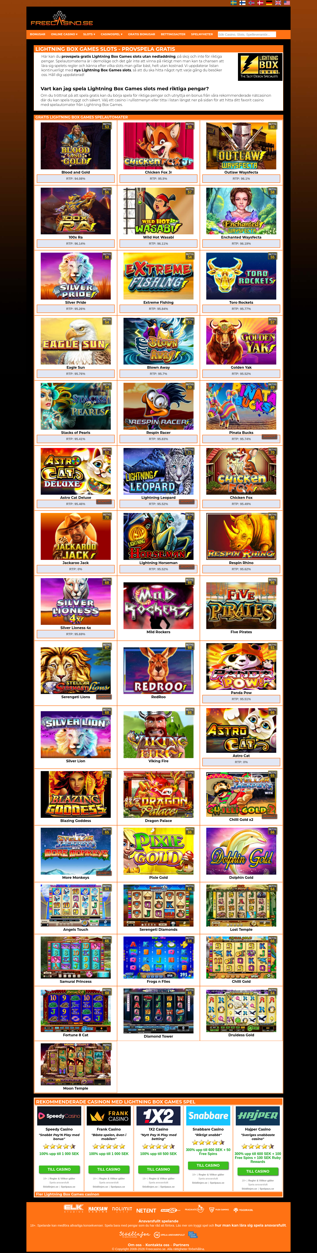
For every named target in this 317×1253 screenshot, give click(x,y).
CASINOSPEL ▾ (111, 34)
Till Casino (59, 1169)
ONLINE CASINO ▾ (64, 34)
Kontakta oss (158, 1245)
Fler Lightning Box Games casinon (67, 1194)
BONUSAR (37, 34)
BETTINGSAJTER (173, 34)
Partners (181, 1245)
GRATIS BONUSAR (141, 34)
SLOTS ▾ (89, 34)
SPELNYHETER (202, 34)
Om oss (135, 1245)
